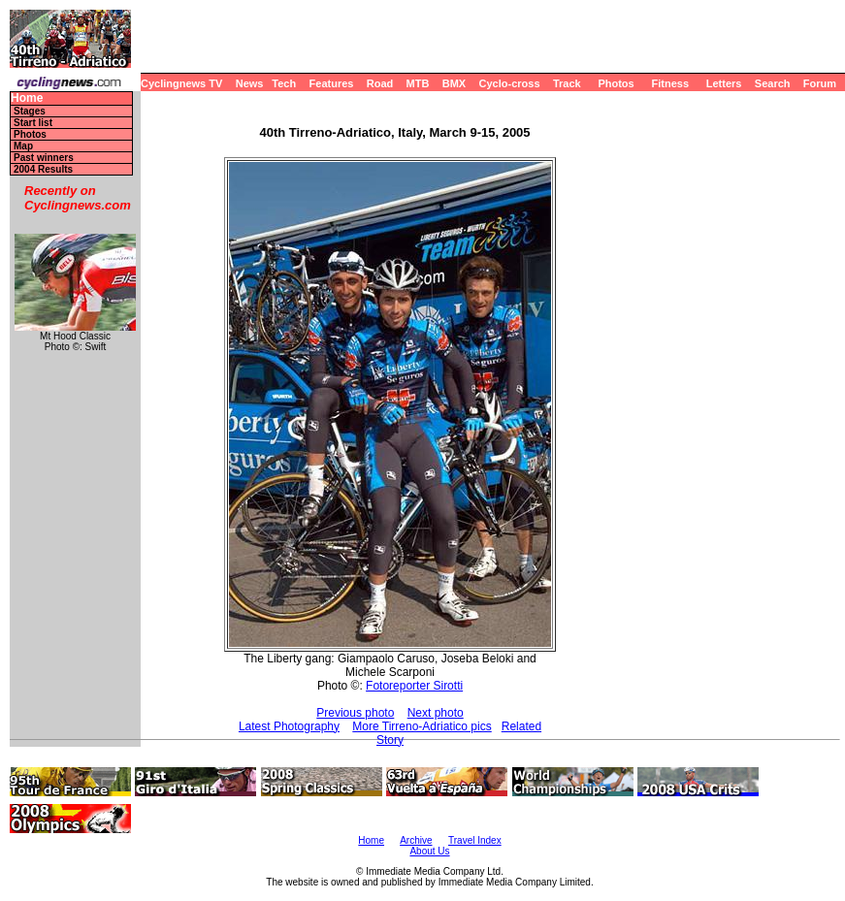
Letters (724, 83)
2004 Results (43, 169)
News (250, 83)
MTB (418, 83)
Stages (30, 111)
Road (380, 83)
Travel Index (475, 840)
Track (567, 83)
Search (773, 83)
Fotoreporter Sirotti (414, 685)
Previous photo (355, 713)
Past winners (44, 157)
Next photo (435, 713)
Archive (416, 840)
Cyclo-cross (509, 83)
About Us (429, 851)
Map (23, 146)
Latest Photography (289, 726)
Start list (33, 122)
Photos (616, 83)
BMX (454, 83)
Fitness (670, 83)
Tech (284, 83)
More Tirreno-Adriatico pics (421, 726)
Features (331, 83)
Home (27, 98)
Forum (819, 83)
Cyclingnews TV (181, 83)
